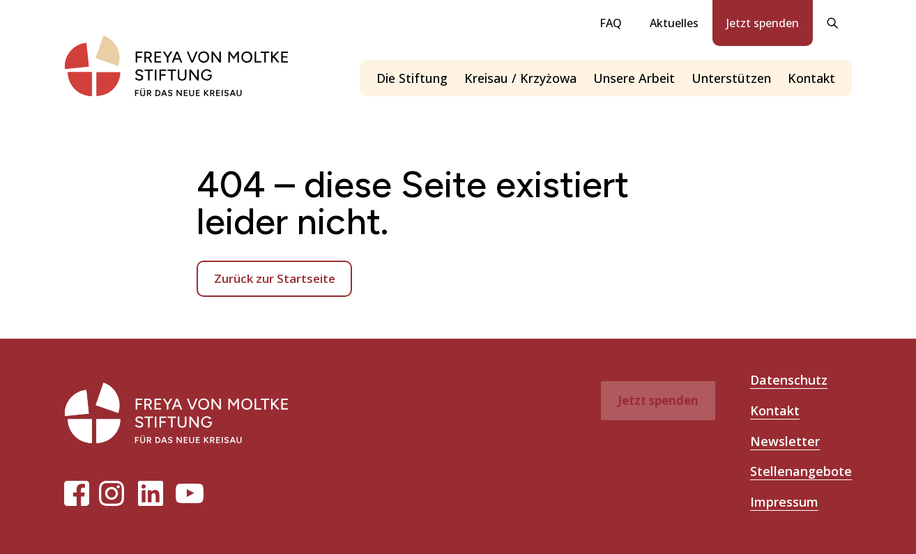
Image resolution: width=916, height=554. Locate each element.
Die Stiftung (412, 78)
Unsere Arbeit (634, 78)
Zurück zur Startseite (274, 278)
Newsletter (785, 441)
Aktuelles (674, 23)
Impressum (784, 501)
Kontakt (811, 78)
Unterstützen (731, 78)
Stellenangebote (801, 471)
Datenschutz (788, 379)
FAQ (611, 23)
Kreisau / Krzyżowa (520, 78)
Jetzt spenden (762, 23)
